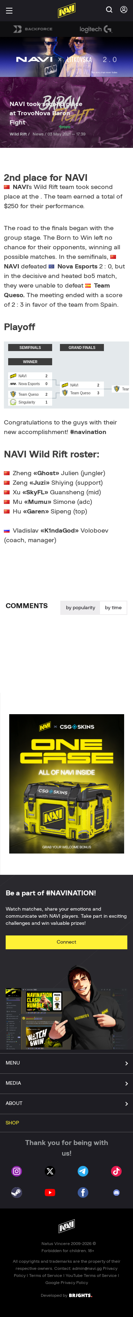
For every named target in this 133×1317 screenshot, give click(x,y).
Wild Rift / (20, 134)
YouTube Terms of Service (91, 1275)
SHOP (12, 1123)
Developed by (66, 1295)
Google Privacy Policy (66, 1282)
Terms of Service (45, 1275)
